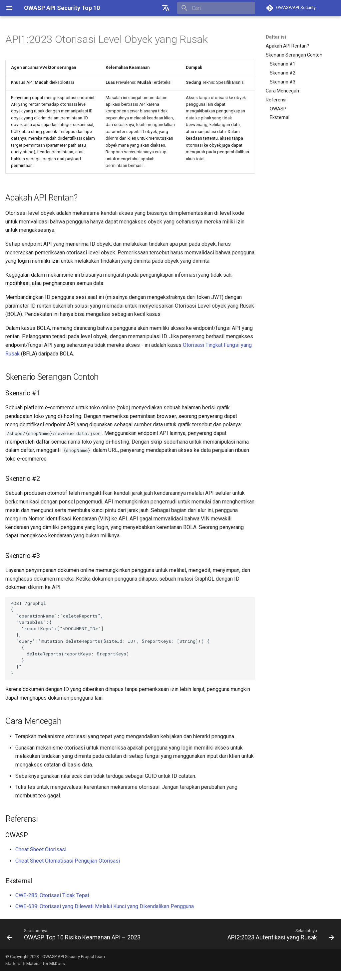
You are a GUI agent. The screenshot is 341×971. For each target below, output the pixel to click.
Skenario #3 (282, 81)
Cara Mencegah (282, 90)
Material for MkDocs (45, 963)
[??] (165, 8)
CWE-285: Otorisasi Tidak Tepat (52, 895)
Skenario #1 (282, 64)
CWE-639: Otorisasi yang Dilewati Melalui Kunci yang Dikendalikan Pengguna (104, 906)
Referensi (276, 99)
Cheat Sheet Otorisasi (40, 849)
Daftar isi (276, 37)
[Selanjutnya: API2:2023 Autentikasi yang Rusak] (280, 934)
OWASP (278, 108)
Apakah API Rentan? (287, 46)
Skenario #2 (282, 72)
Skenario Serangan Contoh (294, 55)
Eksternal (279, 117)
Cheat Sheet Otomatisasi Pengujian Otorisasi (67, 861)
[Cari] (216, 8)
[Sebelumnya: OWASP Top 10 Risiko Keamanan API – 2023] (74, 934)
